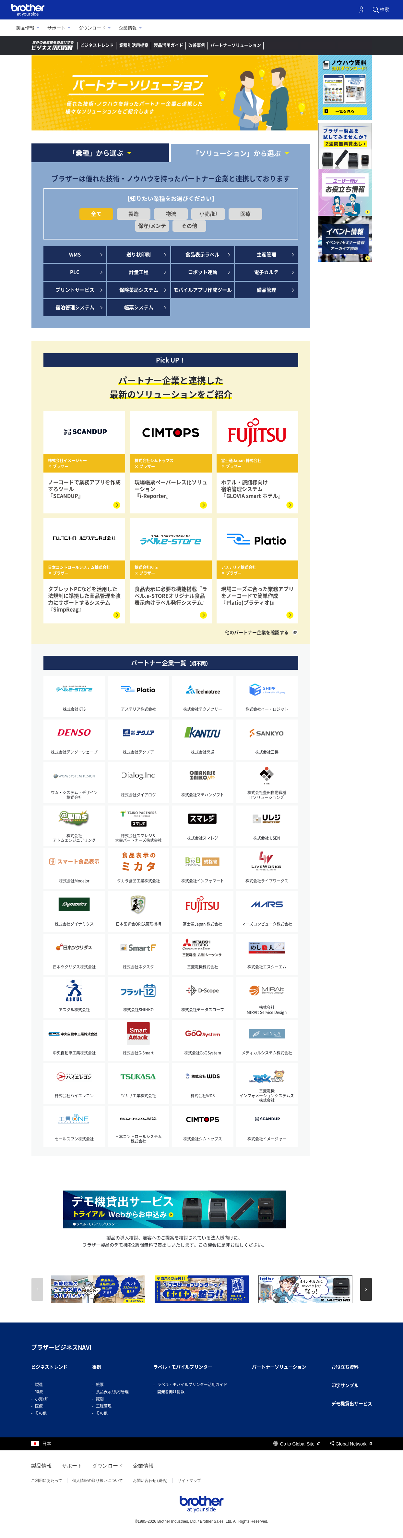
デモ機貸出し (318, 45)
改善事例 (196, 45)
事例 (96, 1367)
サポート (56, 28)
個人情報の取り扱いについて (97, 1480)
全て (96, 213)
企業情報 (128, 28)
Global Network (351, 1443)
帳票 (100, 1384)
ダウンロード (92, 28)
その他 (189, 225)
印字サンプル (345, 1385)
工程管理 (104, 1406)
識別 (100, 1399)
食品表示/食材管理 (112, 1392)
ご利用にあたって (46, 1480)
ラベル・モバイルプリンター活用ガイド (192, 1384)
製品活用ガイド (168, 45)
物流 (171, 213)
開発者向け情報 (170, 1392)
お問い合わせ (355, 45)
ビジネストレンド (97, 45)
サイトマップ (189, 1480)
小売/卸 (208, 213)
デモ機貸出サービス (351, 1403)
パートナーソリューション (235, 45)
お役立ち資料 (345, 1367)
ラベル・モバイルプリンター (182, 1367)
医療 (245, 213)
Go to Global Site (296, 1443)
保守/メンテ (152, 225)
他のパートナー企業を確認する (257, 632)
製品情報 (25, 28)
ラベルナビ (282, 45)
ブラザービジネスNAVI (61, 1347)
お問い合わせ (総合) (150, 1480)
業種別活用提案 (133, 45)
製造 (133, 213)
